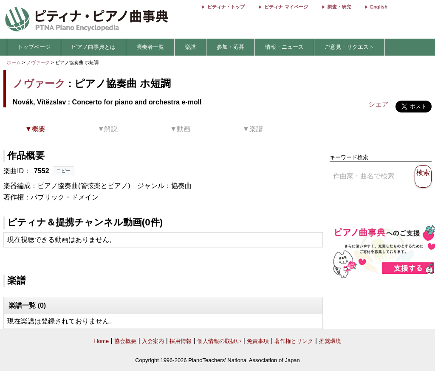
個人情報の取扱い (219, 341)
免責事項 (258, 341)
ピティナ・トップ (226, 6)
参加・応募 (230, 47)
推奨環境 (330, 341)
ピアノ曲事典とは (93, 47)
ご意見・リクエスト (349, 47)
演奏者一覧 (150, 47)
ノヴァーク (38, 62)
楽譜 (190, 47)
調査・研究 (339, 6)
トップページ (34, 47)
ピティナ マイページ (286, 6)
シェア (378, 104)
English (378, 6)
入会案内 (153, 341)
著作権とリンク (293, 341)
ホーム (14, 62)
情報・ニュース (284, 47)
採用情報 (180, 341)
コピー (63, 170)
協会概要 (125, 341)
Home (101, 341)
